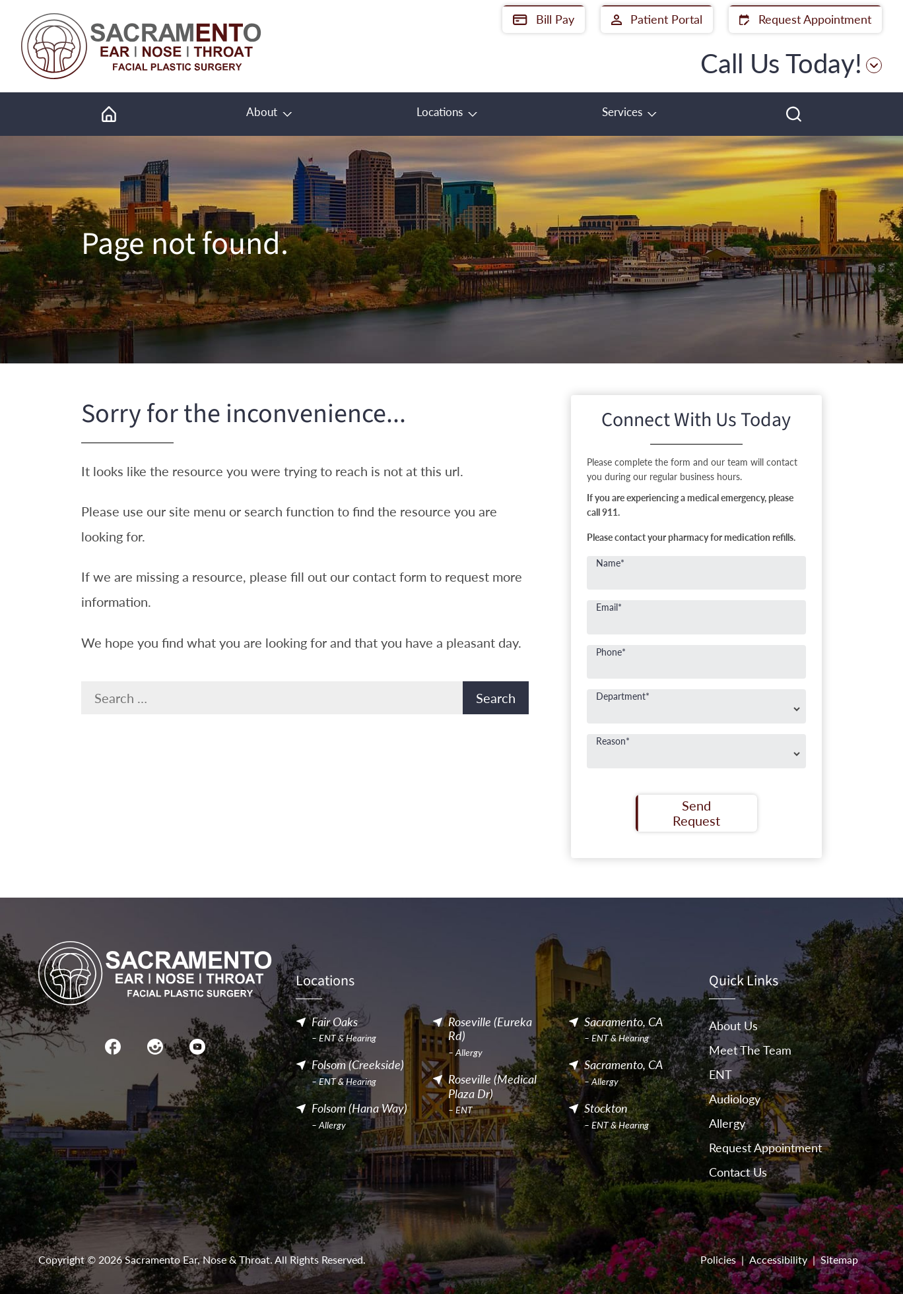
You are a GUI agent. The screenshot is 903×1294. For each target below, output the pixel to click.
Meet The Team (750, 1050)
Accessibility (778, 1259)
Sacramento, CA (623, 1022)
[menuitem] (109, 114)
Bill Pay (543, 19)
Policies (718, 1259)
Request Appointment (805, 19)
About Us (733, 1025)
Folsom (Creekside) (358, 1065)
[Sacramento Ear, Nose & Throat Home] (141, 46)
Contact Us (738, 1172)
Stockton (606, 1108)
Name (610, 562)
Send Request (696, 812)
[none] (268, 114)
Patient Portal (656, 19)
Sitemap (839, 1259)
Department (623, 696)
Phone (611, 651)
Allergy (727, 1123)
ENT (720, 1074)
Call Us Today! (791, 63)
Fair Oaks (335, 1022)
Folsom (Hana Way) (359, 1108)
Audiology (734, 1099)
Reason (613, 740)
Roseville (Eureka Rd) (490, 1029)
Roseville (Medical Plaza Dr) (492, 1086)
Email (609, 606)
